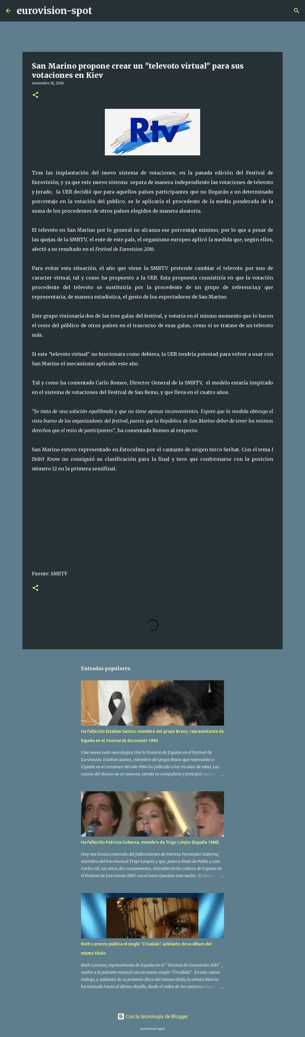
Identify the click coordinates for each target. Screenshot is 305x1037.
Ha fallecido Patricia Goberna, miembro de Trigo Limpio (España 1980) (150, 842)
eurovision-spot (54, 11)
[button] (35, 95)
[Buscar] (100, 11)
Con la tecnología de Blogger (152, 1016)
